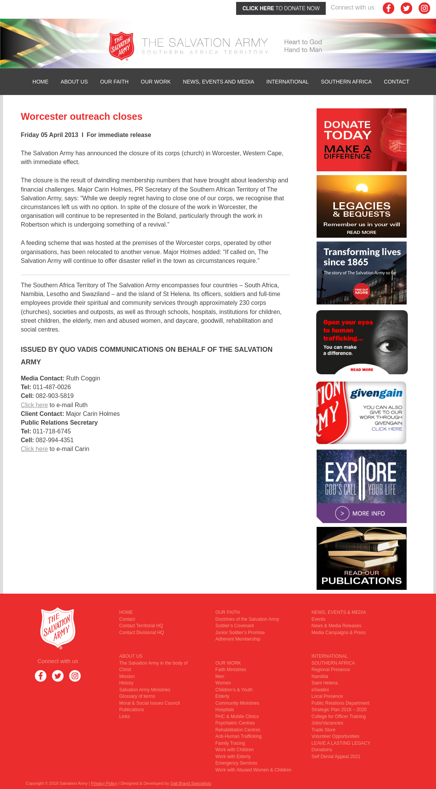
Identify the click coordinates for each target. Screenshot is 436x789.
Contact (396, 82)
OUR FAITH (114, 82)
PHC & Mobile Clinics (237, 716)
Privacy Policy (104, 783)
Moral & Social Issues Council (149, 703)
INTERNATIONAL (287, 82)
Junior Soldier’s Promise (240, 632)
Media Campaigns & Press (339, 632)
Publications (131, 709)
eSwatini (320, 689)
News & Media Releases (337, 625)
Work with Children (235, 749)
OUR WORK (156, 82)
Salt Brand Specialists (191, 783)
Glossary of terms (137, 696)
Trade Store (324, 730)
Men (220, 676)
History (126, 683)
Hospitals (225, 709)
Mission (127, 676)
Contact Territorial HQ (141, 625)
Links (124, 716)
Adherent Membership (238, 639)
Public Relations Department (341, 703)
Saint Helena (325, 683)
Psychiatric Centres (235, 723)
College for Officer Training (339, 716)
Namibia (320, 676)
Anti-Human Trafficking (239, 736)
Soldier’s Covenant (235, 625)
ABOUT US (74, 82)
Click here (34, 405)
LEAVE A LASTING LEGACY (341, 743)
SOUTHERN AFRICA (346, 82)
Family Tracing (230, 743)
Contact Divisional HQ (141, 632)
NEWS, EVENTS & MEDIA (339, 612)
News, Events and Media (218, 82)
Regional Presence (331, 669)
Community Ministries (237, 703)
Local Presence (327, 696)
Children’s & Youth (234, 689)
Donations (322, 749)
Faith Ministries (231, 669)
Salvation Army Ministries (145, 689)
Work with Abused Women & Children (254, 770)
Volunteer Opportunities (335, 736)
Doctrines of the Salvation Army (247, 619)
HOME (40, 82)
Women (223, 683)
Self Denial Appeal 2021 (336, 756)
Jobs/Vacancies (327, 723)
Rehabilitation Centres (238, 730)
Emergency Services (236, 763)
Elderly (223, 696)
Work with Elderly (233, 756)
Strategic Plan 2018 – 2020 (339, 709)
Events (319, 619)
